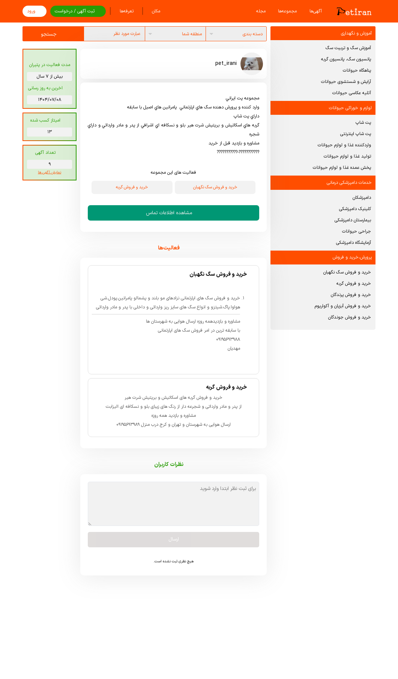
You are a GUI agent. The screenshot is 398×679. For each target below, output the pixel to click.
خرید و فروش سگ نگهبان (347, 272)
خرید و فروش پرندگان (351, 294)
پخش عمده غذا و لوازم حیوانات (342, 167)
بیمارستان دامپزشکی (353, 220)
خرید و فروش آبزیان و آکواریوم (343, 306)
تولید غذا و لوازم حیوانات (347, 156)
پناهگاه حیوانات (357, 70)
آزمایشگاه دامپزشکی (353, 242)
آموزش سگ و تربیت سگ (348, 48)
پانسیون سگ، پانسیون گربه (346, 59)
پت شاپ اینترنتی (355, 134)
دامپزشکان (362, 197)
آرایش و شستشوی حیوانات (346, 81)
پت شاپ (363, 122)
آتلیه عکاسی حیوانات (351, 93)
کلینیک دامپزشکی (355, 209)
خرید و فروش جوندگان (349, 317)
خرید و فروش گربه (353, 283)
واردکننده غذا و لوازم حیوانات (344, 145)
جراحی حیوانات (356, 231)
